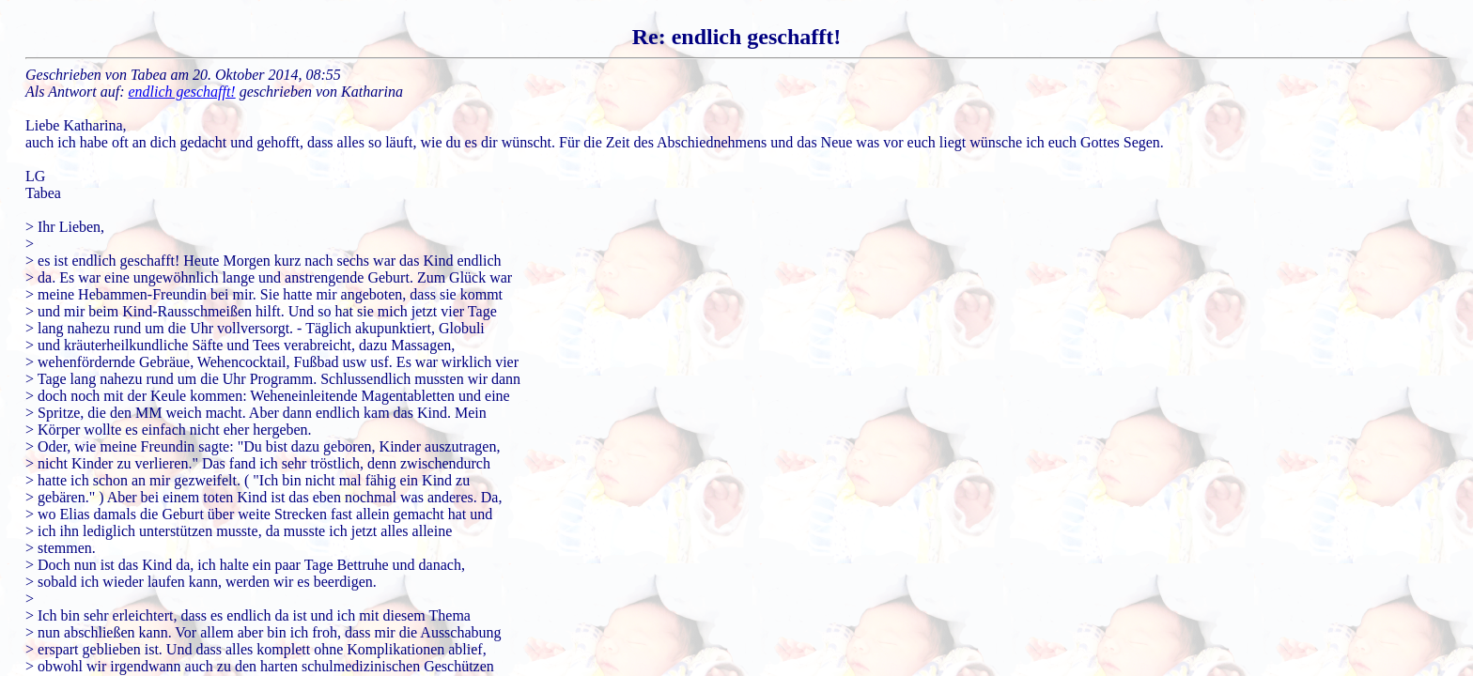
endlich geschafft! (182, 92)
